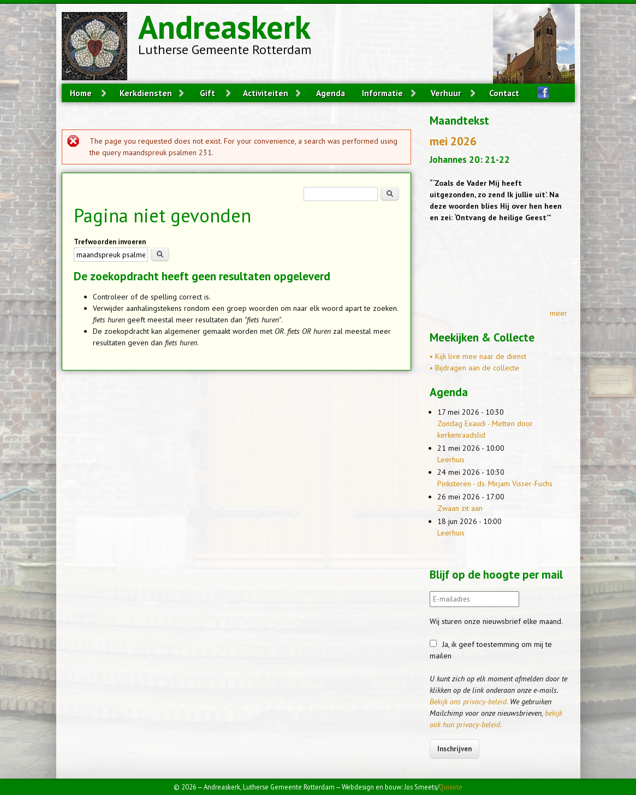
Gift (207, 92)
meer (558, 313)
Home (81, 92)
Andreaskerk (224, 26)
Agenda (330, 92)
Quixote (450, 786)
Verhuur (446, 92)
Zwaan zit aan (460, 508)
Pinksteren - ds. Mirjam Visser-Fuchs (494, 483)
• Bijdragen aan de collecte (474, 368)
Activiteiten (265, 92)
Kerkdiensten (146, 92)
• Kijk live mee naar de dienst (478, 356)
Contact (504, 92)
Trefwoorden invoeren (110, 241)
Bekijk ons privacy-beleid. (469, 701)
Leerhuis (451, 459)
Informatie (382, 92)
